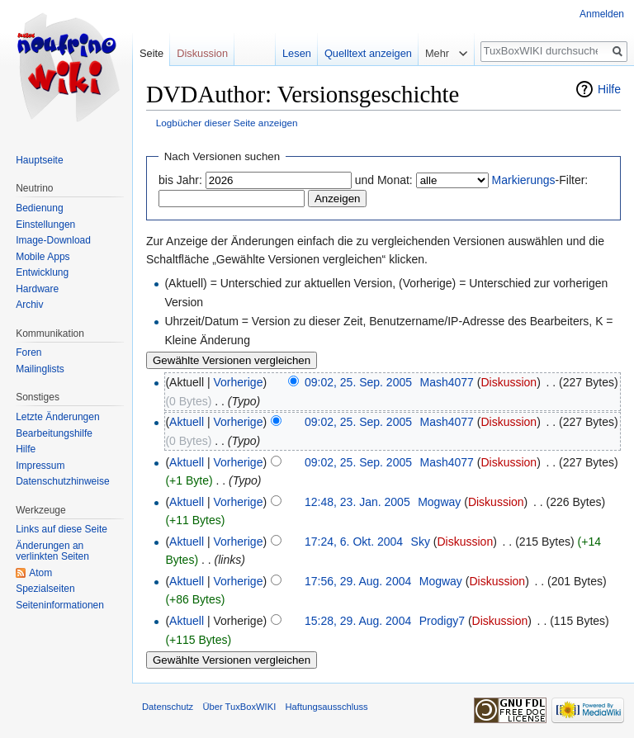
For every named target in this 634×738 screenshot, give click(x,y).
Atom (40, 573)
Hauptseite (39, 160)
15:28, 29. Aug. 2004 (358, 620)
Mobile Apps (42, 257)
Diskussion (508, 382)
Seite (151, 53)
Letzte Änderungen (57, 417)
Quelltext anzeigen (368, 53)
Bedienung (39, 208)
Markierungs (524, 180)
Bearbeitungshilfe (54, 433)
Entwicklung (42, 272)
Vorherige (238, 382)
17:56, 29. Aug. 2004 (358, 581)
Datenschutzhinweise (62, 481)
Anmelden (602, 14)
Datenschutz (167, 707)
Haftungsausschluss (326, 707)
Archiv (29, 304)
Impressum (40, 465)
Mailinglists (40, 369)
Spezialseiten (45, 588)
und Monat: (384, 180)
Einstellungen (45, 224)
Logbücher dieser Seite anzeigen (227, 122)
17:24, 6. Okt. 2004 (354, 541)
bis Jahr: (180, 180)
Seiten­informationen (60, 605)
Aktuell (186, 421)
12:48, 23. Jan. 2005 (357, 502)
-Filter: (540, 180)
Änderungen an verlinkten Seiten (52, 551)
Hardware (37, 289)
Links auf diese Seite (61, 529)
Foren (28, 352)
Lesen (296, 53)
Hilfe (609, 89)
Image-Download (53, 240)
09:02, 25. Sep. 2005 (358, 382)
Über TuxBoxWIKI (239, 707)
